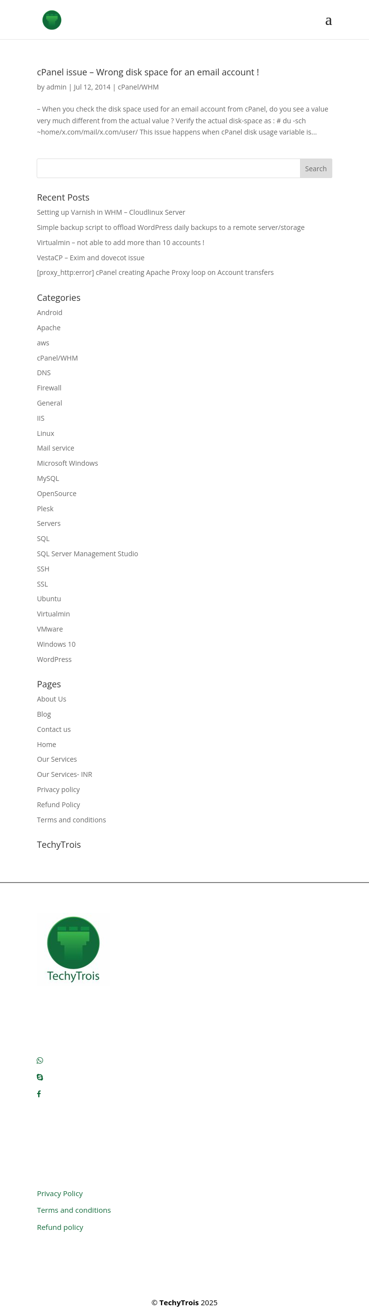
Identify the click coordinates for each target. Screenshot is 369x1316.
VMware (50, 629)
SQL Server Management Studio (87, 553)
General (49, 403)
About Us (51, 698)
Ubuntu (49, 598)
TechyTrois (179, 1302)
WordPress (54, 659)
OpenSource (56, 493)
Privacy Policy (60, 1193)
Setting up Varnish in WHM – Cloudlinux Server (111, 212)
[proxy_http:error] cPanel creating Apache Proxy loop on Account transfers (155, 272)
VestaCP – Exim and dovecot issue (90, 257)
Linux (45, 433)
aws (43, 342)
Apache (48, 327)
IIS (41, 418)
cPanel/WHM (138, 86)
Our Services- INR (64, 774)
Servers (49, 523)
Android (49, 312)
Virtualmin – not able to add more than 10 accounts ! (120, 242)
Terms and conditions (71, 819)
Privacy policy (58, 789)
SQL (43, 538)
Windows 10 (56, 644)
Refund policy (60, 1227)
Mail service (55, 448)
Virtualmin (53, 613)
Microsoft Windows (67, 463)
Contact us (53, 729)
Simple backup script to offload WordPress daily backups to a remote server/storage (170, 227)
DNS (43, 372)
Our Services (57, 759)
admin (56, 86)
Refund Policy (58, 804)
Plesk (45, 508)
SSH (43, 568)
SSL (42, 584)
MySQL (48, 478)
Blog (44, 714)
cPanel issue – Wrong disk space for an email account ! (148, 72)
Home (46, 744)
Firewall (49, 387)
